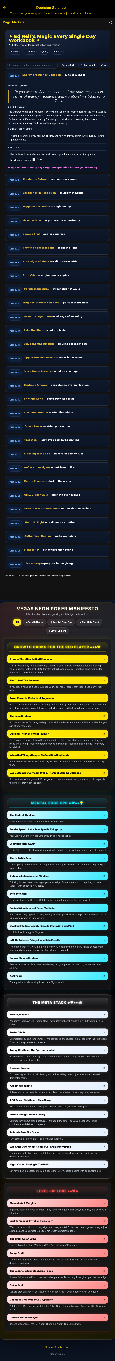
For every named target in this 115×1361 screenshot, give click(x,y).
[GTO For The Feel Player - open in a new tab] (57, 1317)
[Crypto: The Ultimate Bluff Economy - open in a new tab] (57, 659)
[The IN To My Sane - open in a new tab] (57, 858)
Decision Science (51, 7)
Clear (104, 65)
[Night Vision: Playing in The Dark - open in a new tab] (57, 1164)
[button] (110, 23)
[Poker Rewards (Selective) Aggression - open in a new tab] (57, 698)
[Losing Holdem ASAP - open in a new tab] (57, 844)
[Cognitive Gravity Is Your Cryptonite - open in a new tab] (57, 1300)
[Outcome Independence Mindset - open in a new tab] (57, 876)
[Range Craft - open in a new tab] (57, 1253)
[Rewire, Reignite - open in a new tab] (57, 1014)
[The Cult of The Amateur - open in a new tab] (57, 680)
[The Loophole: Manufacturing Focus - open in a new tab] (57, 1271)
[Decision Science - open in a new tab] (57, 1068)
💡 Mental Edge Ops (61, 622)
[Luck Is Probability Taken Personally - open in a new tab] (57, 1221)
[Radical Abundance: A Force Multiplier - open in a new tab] (57, 908)
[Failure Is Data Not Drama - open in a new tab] (57, 1132)
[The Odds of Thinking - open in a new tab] (57, 815)
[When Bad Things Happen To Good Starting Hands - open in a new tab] (57, 755)
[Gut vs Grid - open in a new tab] (57, 1285)
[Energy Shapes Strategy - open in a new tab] (57, 958)
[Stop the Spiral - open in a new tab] (57, 894)
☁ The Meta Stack (89, 622)
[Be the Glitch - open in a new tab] (57, 1032)
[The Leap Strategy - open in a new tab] (57, 716)
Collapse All (88, 65)
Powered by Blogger (57, 1347)
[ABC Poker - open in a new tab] (57, 976)
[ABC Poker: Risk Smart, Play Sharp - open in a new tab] (57, 1100)
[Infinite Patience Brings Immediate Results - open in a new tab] (57, 940)
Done (37, 159)
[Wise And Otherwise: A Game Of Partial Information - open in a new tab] (57, 1147)
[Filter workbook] (31, 65)
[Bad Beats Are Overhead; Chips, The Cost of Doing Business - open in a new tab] (57, 773)
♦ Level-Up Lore (57, 630)
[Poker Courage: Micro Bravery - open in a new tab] (57, 1114)
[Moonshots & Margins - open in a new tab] (57, 1203)
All (17, 622)
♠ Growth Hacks (34, 622)
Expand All (68, 65)
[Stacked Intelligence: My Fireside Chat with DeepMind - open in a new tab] (57, 926)
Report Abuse (57, 1354)
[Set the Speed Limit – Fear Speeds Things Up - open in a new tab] (57, 829)
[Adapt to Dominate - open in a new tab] (57, 1086)
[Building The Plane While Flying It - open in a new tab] (57, 734)
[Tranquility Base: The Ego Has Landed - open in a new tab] (57, 1050)
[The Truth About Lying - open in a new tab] (57, 1239)
